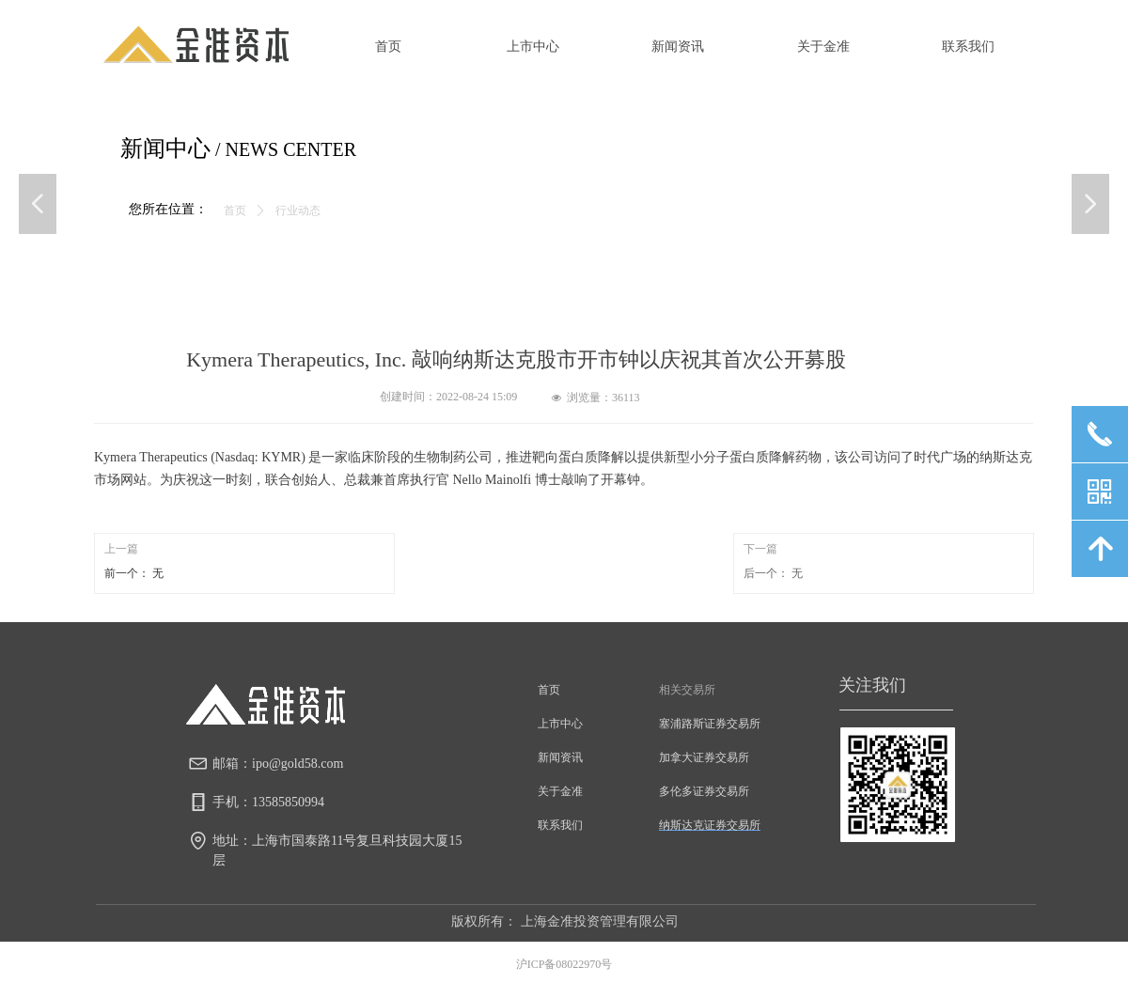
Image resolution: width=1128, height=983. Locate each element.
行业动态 (298, 210)
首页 (235, 210)
